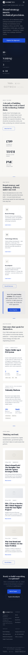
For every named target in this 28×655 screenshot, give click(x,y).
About (16, 615)
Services (17, 618)
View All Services (10, 286)
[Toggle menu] (23, 2)
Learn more (8, 225)
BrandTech (17, 620)
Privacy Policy (18, 649)
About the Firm (9, 129)
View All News (9, 563)
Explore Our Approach (14, 41)
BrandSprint (17, 623)
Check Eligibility (14, 310)
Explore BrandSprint (14, 597)
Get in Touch (14, 591)
